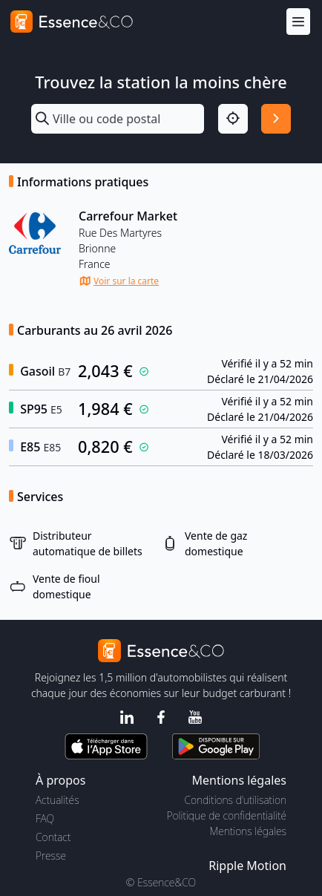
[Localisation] (233, 119)
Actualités (57, 800)
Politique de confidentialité (226, 815)
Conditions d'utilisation (235, 800)
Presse (51, 855)
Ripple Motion (247, 865)
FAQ (45, 818)
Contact (53, 837)
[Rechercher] (276, 119)
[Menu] (298, 22)
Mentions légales (248, 831)
